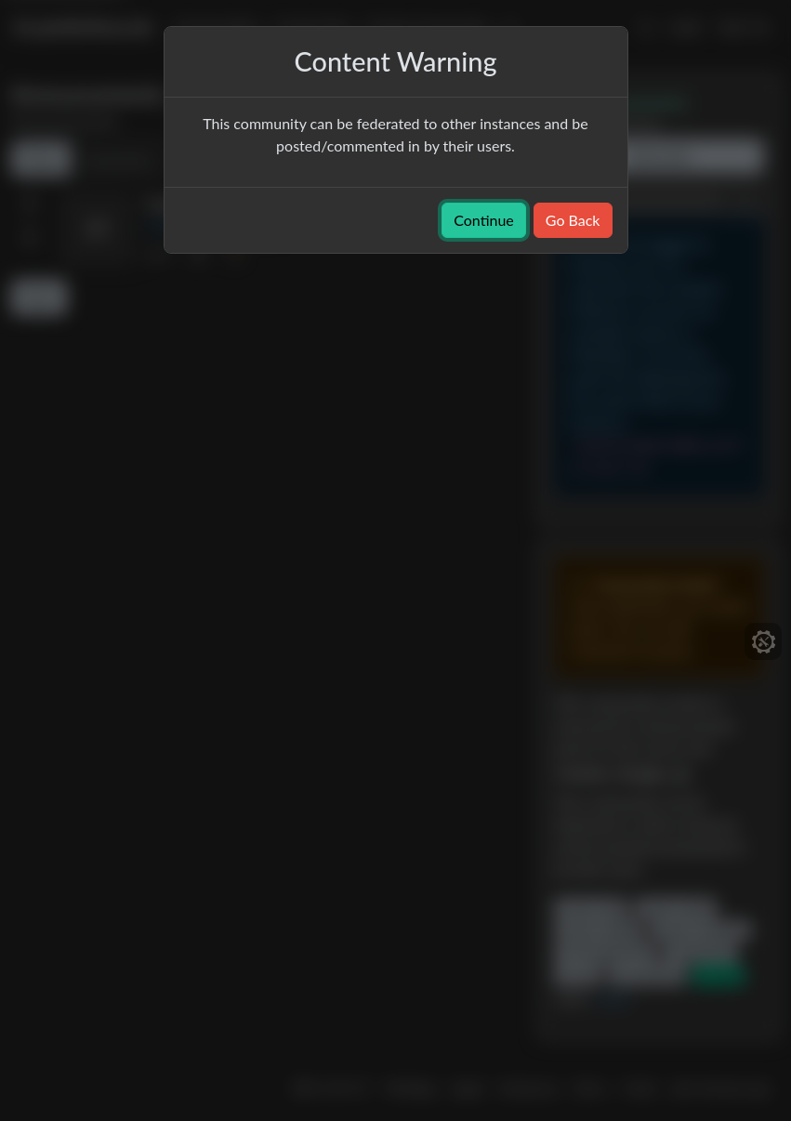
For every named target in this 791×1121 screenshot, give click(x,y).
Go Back (573, 220)
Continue (484, 220)
